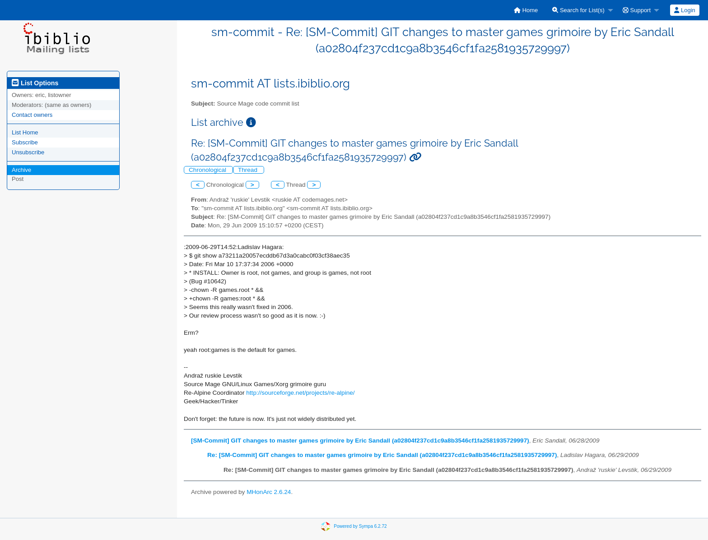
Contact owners (32, 114)
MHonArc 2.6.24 (269, 492)
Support (637, 10)
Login (684, 10)
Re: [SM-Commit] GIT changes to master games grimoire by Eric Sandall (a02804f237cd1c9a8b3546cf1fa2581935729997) (382, 455)
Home (526, 10)
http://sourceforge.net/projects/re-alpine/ (300, 392)
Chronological (208, 169)
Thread (248, 169)
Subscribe (25, 142)
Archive (21, 169)
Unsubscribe (28, 152)
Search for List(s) (578, 10)
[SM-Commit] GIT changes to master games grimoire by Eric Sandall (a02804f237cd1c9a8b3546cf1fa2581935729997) (360, 440)
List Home (25, 132)
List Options (35, 83)
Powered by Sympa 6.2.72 (360, 525)
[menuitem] (526, 10)
